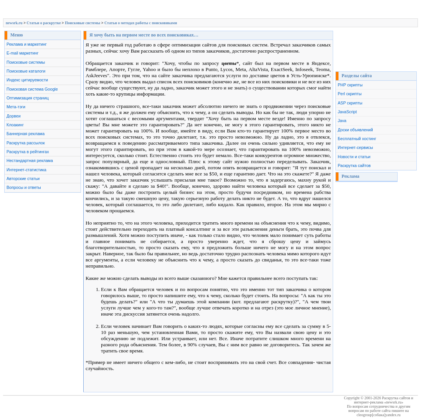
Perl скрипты (350, 93)
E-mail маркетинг (22, 53)
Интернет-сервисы (355, 147)
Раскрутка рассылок (26, 143)
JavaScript (347, 111)
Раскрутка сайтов (354, 165)
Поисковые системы (82, 23)
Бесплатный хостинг (357, 138)
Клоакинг (15, 124)
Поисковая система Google (32, 89)
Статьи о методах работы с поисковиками (140, 23)
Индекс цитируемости (27, 80)
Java (342, 120)
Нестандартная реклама (30, 160)
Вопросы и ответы (24, 187)
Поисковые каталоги (26, 71)
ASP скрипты (350, 103)
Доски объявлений (355, 129)
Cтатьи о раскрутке (43, 23)
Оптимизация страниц (28, 98)
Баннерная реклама (26, 133)
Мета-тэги (16, 106)
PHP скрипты (350, 85)
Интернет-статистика (26, 169)
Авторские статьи (23, 178)
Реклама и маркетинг (27, 44)
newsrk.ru (14, 23)
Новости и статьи (354, 156)
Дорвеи (14, 116)
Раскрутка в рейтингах (28, 151)
